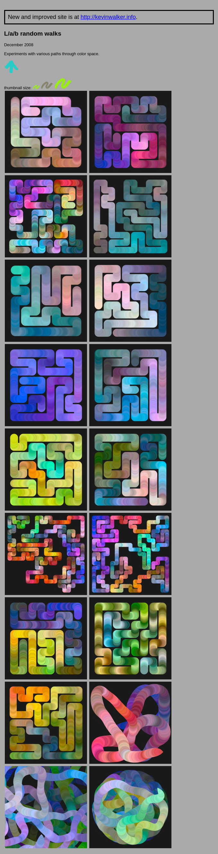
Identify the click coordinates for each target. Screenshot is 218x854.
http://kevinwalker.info (108, 17)
